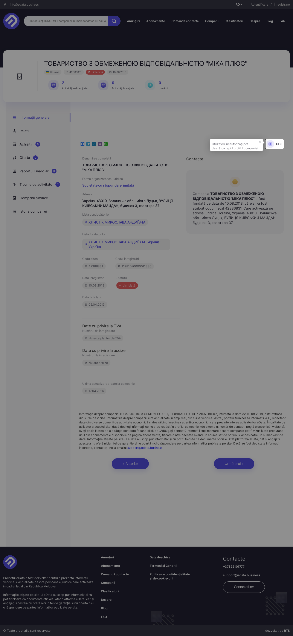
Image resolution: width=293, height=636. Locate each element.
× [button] (260, 141)
